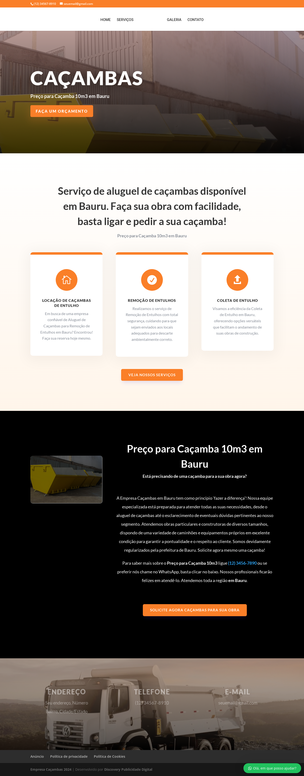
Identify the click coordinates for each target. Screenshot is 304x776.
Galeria (172, 19)
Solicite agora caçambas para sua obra (195, 610)
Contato (194, 19)
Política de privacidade (69, 756)
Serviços (126, 19)
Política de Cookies (109, 756)
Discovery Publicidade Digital (128, 769)
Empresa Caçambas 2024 (50, 769)
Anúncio (37, 756)
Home (107, 19)
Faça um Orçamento (62, 111)
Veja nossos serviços (152, 375)
